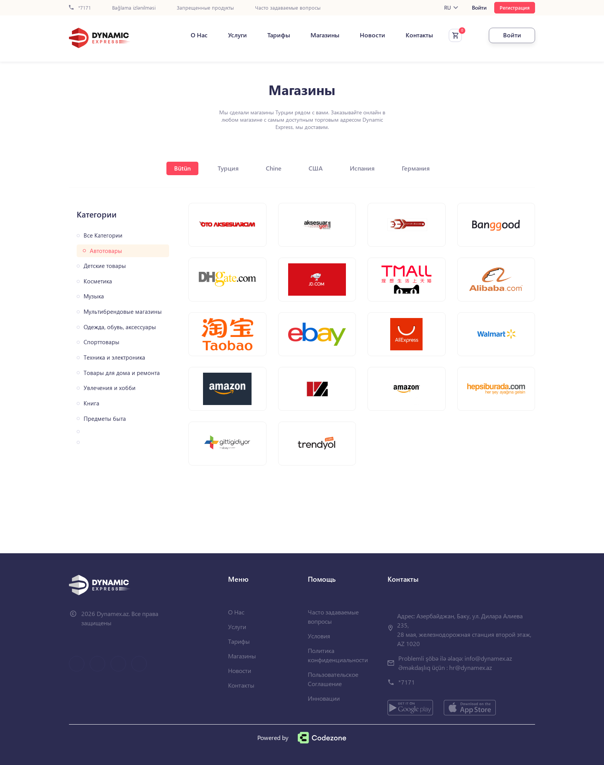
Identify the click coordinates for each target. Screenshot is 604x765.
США (316, 168)
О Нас (199, 35)
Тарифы (278, 35)
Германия (416, 168)
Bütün (182, 168)
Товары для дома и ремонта (122, 373)
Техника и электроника (114, 357)
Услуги (237, 35)
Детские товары (105, 266)
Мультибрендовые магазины (123, 311)
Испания (362, 168)
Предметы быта (105, 418)
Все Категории (103, 235)
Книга (91, 403)
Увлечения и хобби (110, 388)
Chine (274, 168)
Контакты (419, 35)
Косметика (98, 281)
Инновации (324, 698)
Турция (228, 168)
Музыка (94, 296)
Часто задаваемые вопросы (287, 8)
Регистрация (515, 7)
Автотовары (106, 250)
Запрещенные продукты (205, 8)
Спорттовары (101, 342)
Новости (372, 35)
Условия (319, 636)
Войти (479, 8)
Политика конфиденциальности (338, 655)
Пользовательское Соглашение (333, 679)
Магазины (324, 35)
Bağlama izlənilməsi (134, 8)
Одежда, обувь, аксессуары (120, 327)
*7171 (80, 8)
